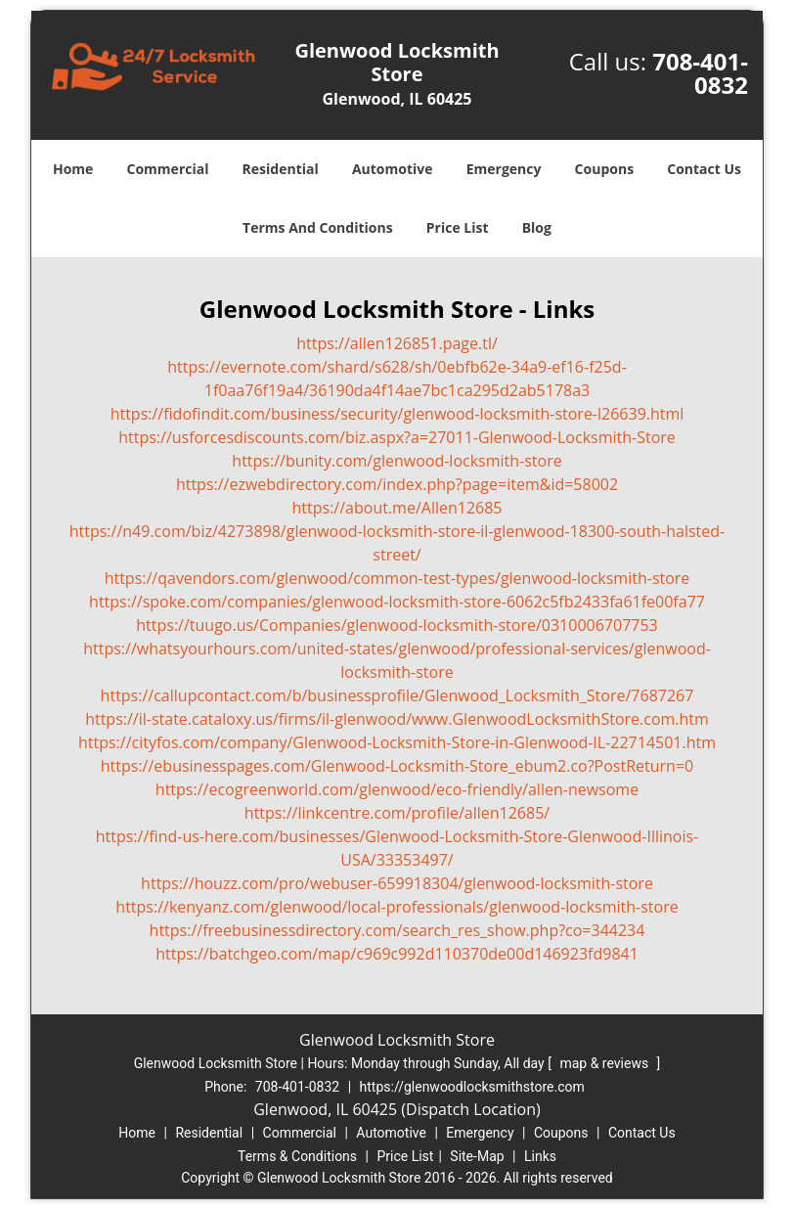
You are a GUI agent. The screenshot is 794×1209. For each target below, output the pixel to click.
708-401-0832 (700, 73)
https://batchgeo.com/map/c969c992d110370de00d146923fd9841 (397, 953)
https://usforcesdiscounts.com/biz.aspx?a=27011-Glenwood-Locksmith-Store (397, 437)
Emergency (504, 168)
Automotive (392, 168)
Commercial (168, 168)
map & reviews (605, 1063)
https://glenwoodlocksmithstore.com (472, 1087)
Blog (536, 227)
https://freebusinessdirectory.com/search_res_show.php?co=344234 (397, 930)
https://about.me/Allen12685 (397, 507)
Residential (281, 168)
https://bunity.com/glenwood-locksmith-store (396, 460)
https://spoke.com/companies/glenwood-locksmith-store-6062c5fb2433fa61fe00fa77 (397, 601)
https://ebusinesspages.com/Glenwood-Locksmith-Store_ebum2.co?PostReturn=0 (397, 766)
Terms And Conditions (318, 227)
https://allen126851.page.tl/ (397, 343)
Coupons (604, 168)
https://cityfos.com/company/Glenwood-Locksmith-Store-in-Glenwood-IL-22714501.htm (397, 742)
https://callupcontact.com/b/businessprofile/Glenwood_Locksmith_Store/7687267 (397, 695)
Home (73, 168)
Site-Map (477, 1156)
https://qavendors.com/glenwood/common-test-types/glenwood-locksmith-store (397, 578)
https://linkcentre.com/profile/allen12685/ (397, 813)
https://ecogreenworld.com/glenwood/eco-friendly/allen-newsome (397, 789)
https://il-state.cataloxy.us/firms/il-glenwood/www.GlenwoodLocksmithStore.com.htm (397, 719)
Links (540, 1156)
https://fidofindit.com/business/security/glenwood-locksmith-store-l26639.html (397, 414)
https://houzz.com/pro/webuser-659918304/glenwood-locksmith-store (397, 883)
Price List (457, 227)
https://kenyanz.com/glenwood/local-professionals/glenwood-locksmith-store (396, 907)
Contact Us (704, 168)
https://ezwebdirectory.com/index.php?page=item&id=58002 (397, 484)
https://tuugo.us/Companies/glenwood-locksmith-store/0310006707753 (397, 625)
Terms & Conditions (297, 1156)
